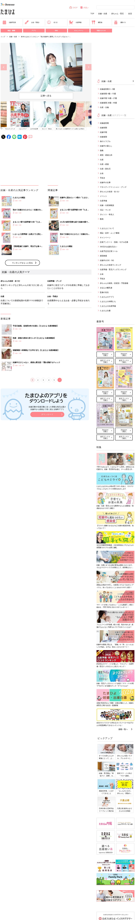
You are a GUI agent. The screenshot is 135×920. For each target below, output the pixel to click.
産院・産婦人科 (106, 155)
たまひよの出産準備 (108, 306)
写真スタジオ (101, 30)
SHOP (73, 7)
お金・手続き (32, 22)
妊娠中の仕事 (105, 182)
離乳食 (97, 22)
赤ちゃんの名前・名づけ (109, 191)
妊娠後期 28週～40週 (108, 103)
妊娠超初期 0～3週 (107, 89)
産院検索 (103, 256)
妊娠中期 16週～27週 (108, 98)
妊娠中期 (103, 132)
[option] (46, 67)
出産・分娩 (104, 107)
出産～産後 (104, 164)
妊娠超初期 (104, 123)
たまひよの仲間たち (108, 301)
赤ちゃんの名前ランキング (110, 265)
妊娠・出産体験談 (107, 205)
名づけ (52, 22)
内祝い (84, 7)
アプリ (34, 30)
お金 (101, 173)
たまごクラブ (22, 129)
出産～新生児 (105, 168)
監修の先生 (104, 292)
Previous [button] (4, 67)
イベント (103, 196)
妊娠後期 (103, 137)
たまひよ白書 (105, 310)
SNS (56, 30)
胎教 (101, 150)
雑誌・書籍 (11, 30)
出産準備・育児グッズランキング (113, 269)
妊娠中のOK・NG (107, 260)
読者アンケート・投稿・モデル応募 (114, 242)
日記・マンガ (105, 210)
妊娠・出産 (102, 13)
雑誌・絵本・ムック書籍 (109, 233)
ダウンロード (47, 414)
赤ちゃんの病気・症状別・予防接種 (114, 283)
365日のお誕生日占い (108, 246)
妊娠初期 (103, 127)
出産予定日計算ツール (109, 251)
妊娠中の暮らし (106, 146)
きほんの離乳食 (106, 287)
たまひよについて (107, 228)
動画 (101, 219)
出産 (101, 159)
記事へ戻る (46, 95)
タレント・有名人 (47, 129)
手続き (102, 178)
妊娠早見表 (9, 22)
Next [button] (88, 67)
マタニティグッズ (10, 129)
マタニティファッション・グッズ (113, 187)
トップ (3, 37)
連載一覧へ (123, 729)
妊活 (130, 13)
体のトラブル (105, 141)
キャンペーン (78, 30)
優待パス (120, 22)
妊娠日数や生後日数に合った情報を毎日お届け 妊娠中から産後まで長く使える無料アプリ (47, 408)
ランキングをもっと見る (22, 262)
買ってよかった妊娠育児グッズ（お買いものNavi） (70, 129)
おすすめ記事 (34, 129)
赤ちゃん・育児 (117, 13)
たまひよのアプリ (107, 297)
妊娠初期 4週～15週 (108, 93)
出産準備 (75, 22)
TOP (92, 13)
